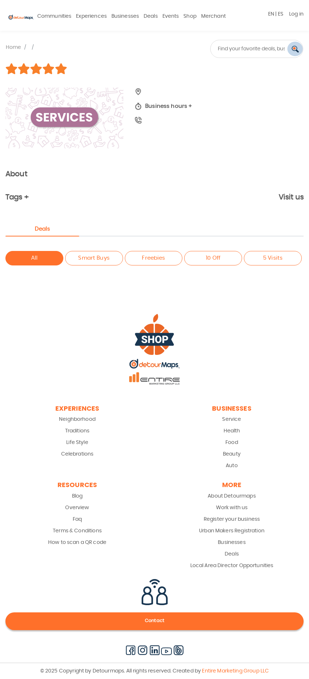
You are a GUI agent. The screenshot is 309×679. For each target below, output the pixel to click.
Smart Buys (94, 258)
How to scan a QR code (77, 542)
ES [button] (280, 14)
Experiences (91, 16)
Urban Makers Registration (231, 530)
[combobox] (231, 49)
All (34, 258)
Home (13, 47)
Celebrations (77, 454)
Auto (232, 465)
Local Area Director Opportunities (232, 565)
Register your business (232, 519)
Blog (77, 496)
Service (231, 419)
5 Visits (273, 258)
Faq (77, 519)
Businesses (125, 16)
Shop (189, 16)
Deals (151, 16)
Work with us (232, 507)
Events (170, 16)
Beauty (232, 454)
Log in (296, 14)
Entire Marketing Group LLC (235, 671)
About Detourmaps (231, 496)
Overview (77, 507)
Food (231, 442)
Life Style (77, 442)
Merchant (213, 16)
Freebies (153, 258)
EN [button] (271, 14)
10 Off (213, 258)
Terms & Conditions (77, 530)
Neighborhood (77, 419)
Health (232, 430)
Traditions (77, 430)
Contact (154, 621)
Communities (54, 16)
